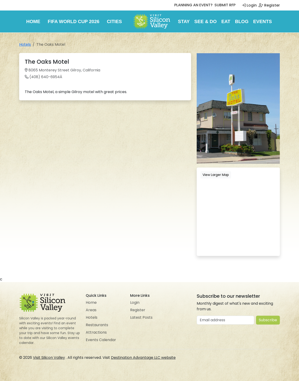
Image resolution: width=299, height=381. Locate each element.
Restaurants (97, 325)
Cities (114, 21)
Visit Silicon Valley (49, 357)
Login (249, 5)
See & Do (205, 21)
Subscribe (268, 320)
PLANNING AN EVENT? (193, 5)
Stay (184, 21)
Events (262, 21)
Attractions (96, 332)
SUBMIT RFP (224, 5)
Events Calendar (101, 340)
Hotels (25, 44)
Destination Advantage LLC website (143, 357)
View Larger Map (216, 174)
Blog (242, 21)
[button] (275, 57)
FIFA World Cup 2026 (73, 21)
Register (269, 5)
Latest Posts (141, 317)
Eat (225, 21)
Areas (91, 310)
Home (33, 21)
